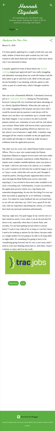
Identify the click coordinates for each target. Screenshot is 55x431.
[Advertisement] (27, 378)
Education (13, 283)
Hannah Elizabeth (27, 9)
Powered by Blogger (27, 417)
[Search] (51, 5)
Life (23, 283)
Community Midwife (18, 99)
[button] (51, 41)
